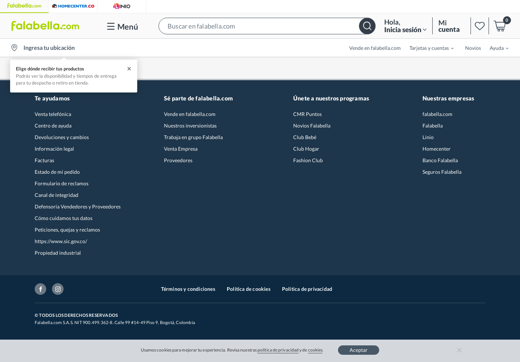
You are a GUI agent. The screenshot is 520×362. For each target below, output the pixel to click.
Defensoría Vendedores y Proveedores (78, 206)
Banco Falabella (440, 160)
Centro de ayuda (53, 125)
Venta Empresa (181, 149)
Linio (428, 137)
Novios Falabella (311, 125)
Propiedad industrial (58, 253)
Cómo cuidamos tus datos (63, 218)
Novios (473, 48)
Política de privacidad (307, 289)
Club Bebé (304, 137)
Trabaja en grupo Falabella (193, 137)
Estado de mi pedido (57, 172)
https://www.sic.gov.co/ (61, 241)
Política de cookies (248, 289)
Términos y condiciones (188, 289)
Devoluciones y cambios (62, 137)
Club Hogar (306, 149)
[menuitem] (427, 47)
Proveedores (178, 160)
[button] (267, 25)
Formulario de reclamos (61, 183)
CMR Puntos (307, 114)
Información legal (54, 149)
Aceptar (359, 350)
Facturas (44, 160)
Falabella (432, 125)
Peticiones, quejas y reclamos (67, 230)
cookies (315, 350)
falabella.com (437, 114)
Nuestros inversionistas (190, 125)
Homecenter (436, 149)
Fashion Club (308, 160)
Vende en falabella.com (375, 48)
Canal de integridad (56, 195)
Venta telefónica (53, 114)
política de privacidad (278, 350)
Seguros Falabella (442, 172)
